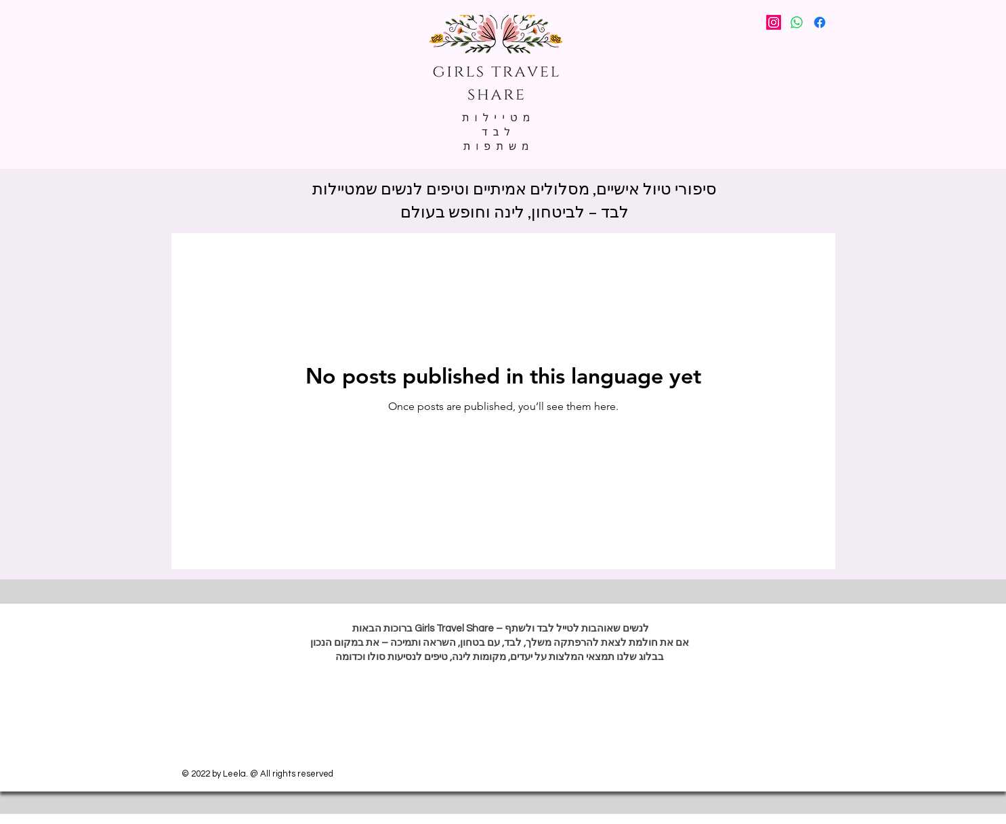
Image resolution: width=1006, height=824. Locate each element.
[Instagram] (773, 22)
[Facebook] (819, 22)
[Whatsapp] (796, 22)
